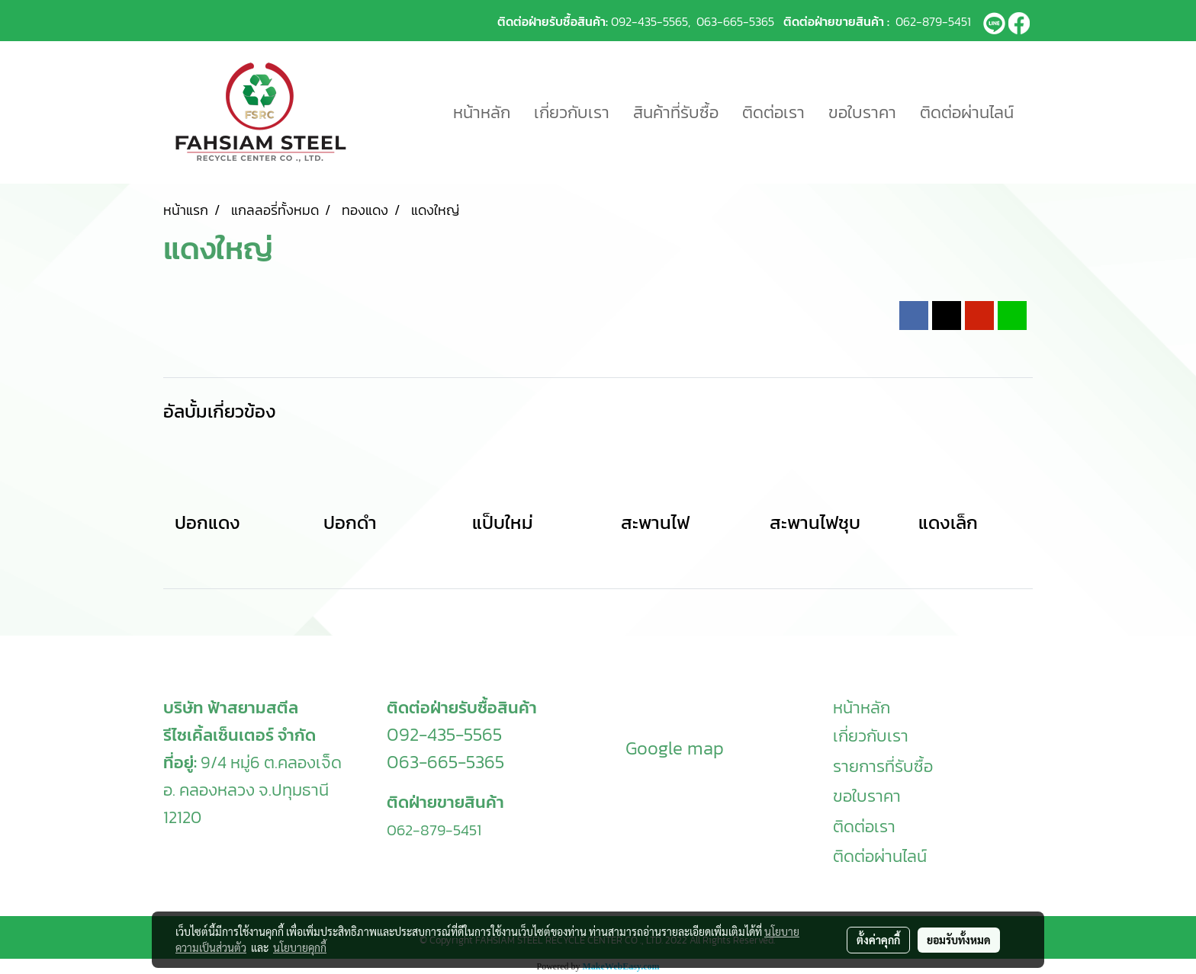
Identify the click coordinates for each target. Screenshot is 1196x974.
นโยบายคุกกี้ (299, 947)
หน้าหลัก (481, 112)
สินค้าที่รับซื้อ (676, 112)
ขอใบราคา (862, 112)
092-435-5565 (649, 21)
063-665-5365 (735, 21)
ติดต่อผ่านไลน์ (967, 112)
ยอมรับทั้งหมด (959, 940)
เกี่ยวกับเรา (571, 112)
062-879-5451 (933, 21)
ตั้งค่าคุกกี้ (878, 940)
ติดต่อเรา (773, 112)
